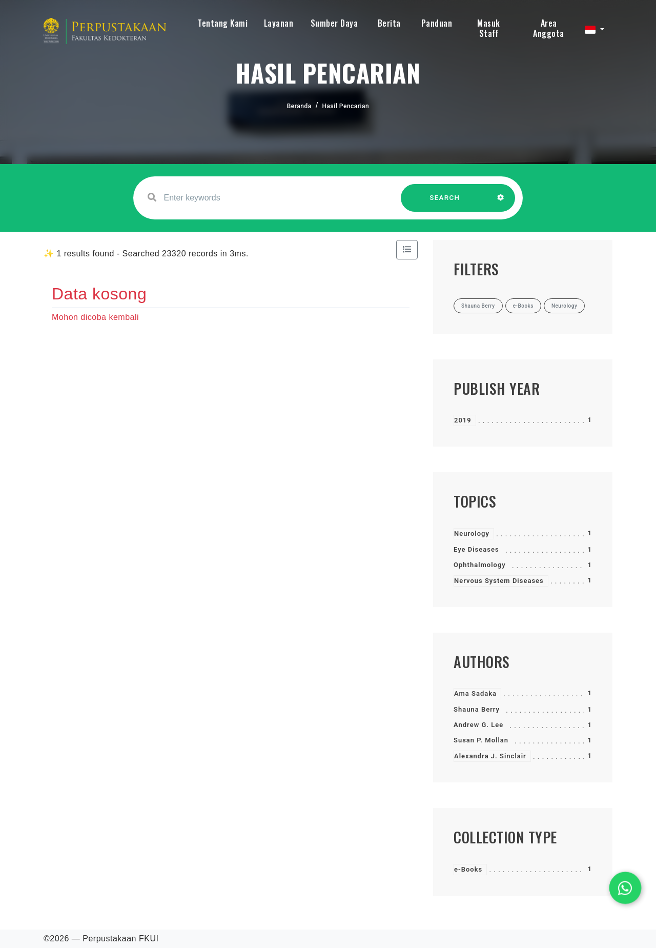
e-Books (468, 869)
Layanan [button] (279, 23)
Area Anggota (548, 28)
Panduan (437, 23)
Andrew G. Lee (478, 725)
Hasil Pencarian (346, 106)
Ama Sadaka (475, 693)
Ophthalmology (480, 565)
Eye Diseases (476, 549)
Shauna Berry (477, 709)
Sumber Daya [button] (334, 23)
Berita (389, 23)
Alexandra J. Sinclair (490, 756)
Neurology (471, 533)
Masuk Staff (488, 28)
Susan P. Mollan (481, 740)
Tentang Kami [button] (223, 23)
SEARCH (444, 203)
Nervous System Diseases (499, 580)
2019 (462, 420)
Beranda (299, 106)
